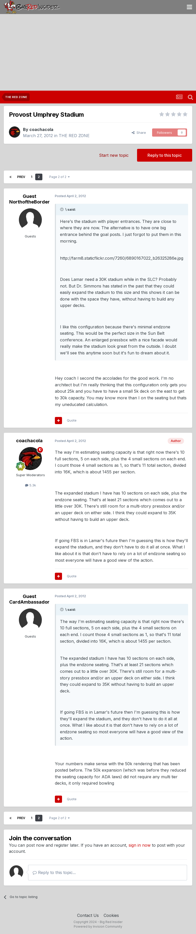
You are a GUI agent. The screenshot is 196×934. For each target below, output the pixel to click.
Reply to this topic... (54, 872)
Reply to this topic (165, 155)
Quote (72, 420)
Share (139, 132)
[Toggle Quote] (62, 209)
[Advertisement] (98, 52)
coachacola (41, 129)
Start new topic (114, 155)
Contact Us (88, 915)
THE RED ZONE (74, 135)
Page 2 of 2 (59, 177)
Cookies (111, 915)
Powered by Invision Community (98, 926)
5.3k (30, 485)
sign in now (140, 845)
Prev (21, 177)
